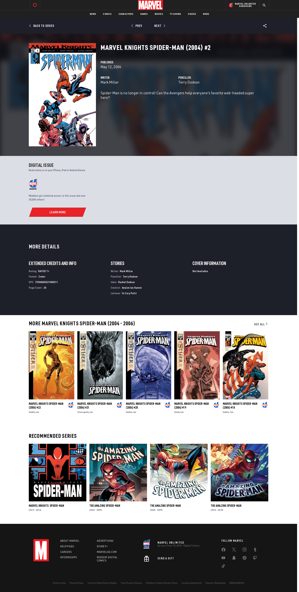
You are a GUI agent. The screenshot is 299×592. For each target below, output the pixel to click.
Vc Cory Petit (129, 293)
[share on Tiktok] (223, 567)
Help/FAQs (67, 546)
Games (144, 13)
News (93, 13)
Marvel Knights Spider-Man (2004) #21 (94, 405)
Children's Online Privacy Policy (162, 582)
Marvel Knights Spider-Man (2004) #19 (191, 405)
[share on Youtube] (223, 559)
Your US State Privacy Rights (102, 582)
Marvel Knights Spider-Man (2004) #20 (143, 405)
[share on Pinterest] (244, 559)
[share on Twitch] (255, 559)
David (176, 412)
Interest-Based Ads (216, 582)
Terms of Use (59, 582)
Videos (192, 13)
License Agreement (192, 582)
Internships (68, 557)
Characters (126, 13)
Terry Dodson (189, 82)
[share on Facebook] (223, 550)
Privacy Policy (77, 582)
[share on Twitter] (234, 550)
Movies (159, 13)
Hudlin (32, 412)
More (206, 13)
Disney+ (102, 546)
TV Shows (175, 13)
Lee (37, 412)
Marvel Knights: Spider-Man (46, 506)
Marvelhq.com (107, 551)
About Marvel (69, 540)
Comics (107, 13)
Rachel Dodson (126, 282)
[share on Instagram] (244, 550)
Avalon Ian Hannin (132, 287)
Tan (231, 412)
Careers (66, 551)
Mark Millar (110, 82)
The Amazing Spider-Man (104, 506)
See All (261, 324)
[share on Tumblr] (255, 550)
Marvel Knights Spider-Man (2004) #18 (240, 405)
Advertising (105, 540)
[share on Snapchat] (234, 559)
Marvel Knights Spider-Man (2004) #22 (46, 405)
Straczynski (83, 412)
